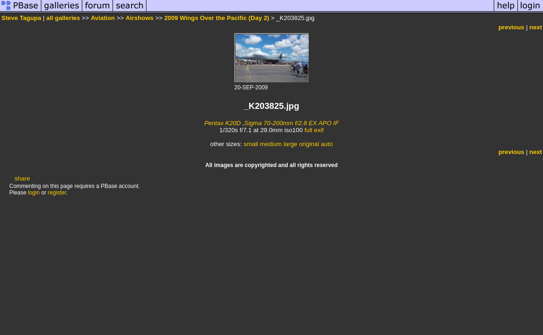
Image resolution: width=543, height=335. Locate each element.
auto (327, 144)
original (309, 144)
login (34, 192)
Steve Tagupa (21, 17)
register (57, 192)
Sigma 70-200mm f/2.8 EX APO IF (291, 123)
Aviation (103, 17)
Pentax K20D (222, 123)
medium (271, 144)
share (22, 178)
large (291, 144)
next (536, 27)
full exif (314, 130)
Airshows (139, 17)
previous (511, 27)
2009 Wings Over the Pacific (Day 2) (216, 17)
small (251, 144)
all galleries (63, 17)
